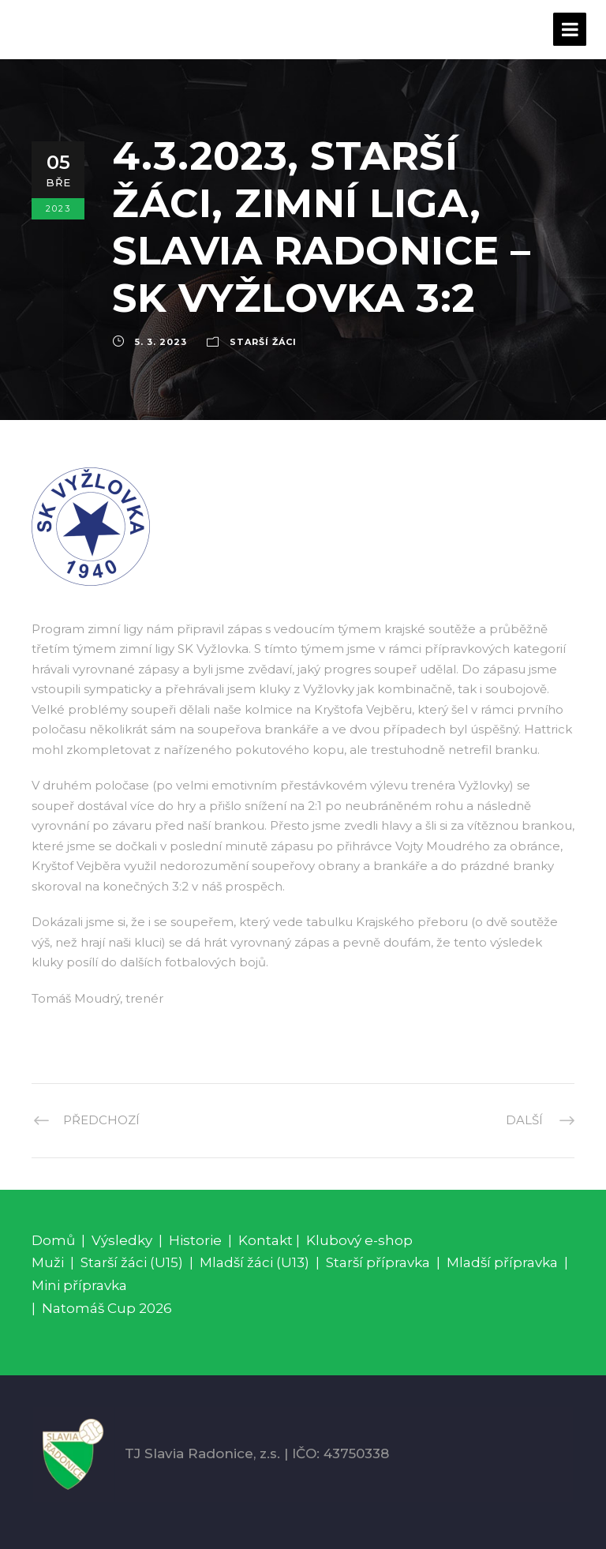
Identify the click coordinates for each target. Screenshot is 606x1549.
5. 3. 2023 (161, 341)
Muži (48, 1262)
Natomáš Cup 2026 (107, 1308)
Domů (53, 1240)
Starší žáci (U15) (131, 1262)
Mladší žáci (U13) (254, 1262)
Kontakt (265, 1240)
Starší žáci (263, 341)
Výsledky (122, 1240)
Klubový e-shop (359, 1240)
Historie (195, 1240)
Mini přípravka (79, 1285)
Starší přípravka (378, 1262)
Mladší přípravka (502, 1262)
